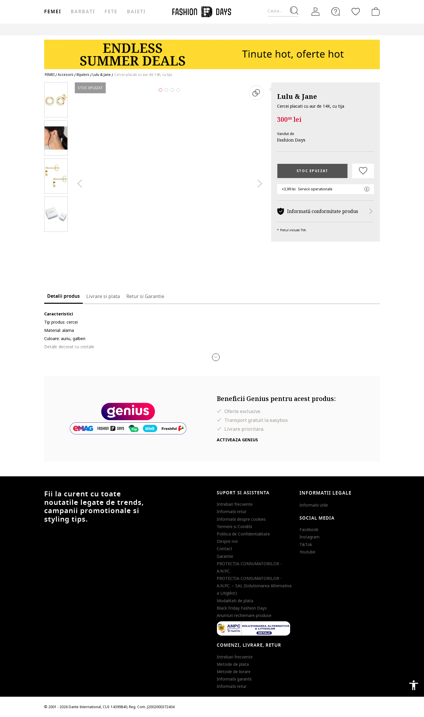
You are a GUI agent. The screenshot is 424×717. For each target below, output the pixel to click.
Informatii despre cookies (241, 519)
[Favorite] (355, 11)
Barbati (83, 11)
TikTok (305, 544)
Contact (224, 548)
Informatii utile (313, 505)
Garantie (225, 556)
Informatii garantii (234, 679)
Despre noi (227, 541)
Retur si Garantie (145, 296)
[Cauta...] (283, 11)
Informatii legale (325, 493)
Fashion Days (291, 140)
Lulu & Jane (297, 96)
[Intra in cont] (315, 12)
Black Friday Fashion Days (242, 608)
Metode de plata (233, 664)
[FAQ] (335, 11)
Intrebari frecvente (235, 504)
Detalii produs (63, 296)
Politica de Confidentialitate (243, 534)
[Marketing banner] (212, 51)
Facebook (308, 529)
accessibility (414, 685)
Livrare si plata (103, 296)
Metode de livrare (234, 671)
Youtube (307, 552)
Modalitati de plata (235, 600)
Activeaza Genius (237, 439)
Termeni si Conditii (234, 526)
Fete (111, 11)
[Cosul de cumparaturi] (374, 11)
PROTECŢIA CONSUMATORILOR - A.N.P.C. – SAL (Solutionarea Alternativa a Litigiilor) (254, 585)
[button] (216, 357)
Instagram (309, 537)
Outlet (317, 29)
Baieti (136, 11)
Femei (52, 11)
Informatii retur (231, 511)
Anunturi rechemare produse (244, 615)
